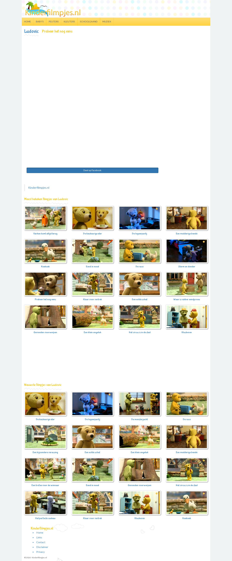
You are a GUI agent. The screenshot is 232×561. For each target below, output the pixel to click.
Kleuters (69, 21)
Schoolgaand (88, 21)
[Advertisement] (116, 60)
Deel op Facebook (92, 170)
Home (27, 21)
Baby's (40, 21)
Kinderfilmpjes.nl (38, 187)
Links (39, 537)
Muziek (106, 21)
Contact (40, 542)
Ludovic (31, 31)
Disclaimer (42, 546)
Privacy (40, 551)
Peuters (54, 21)
